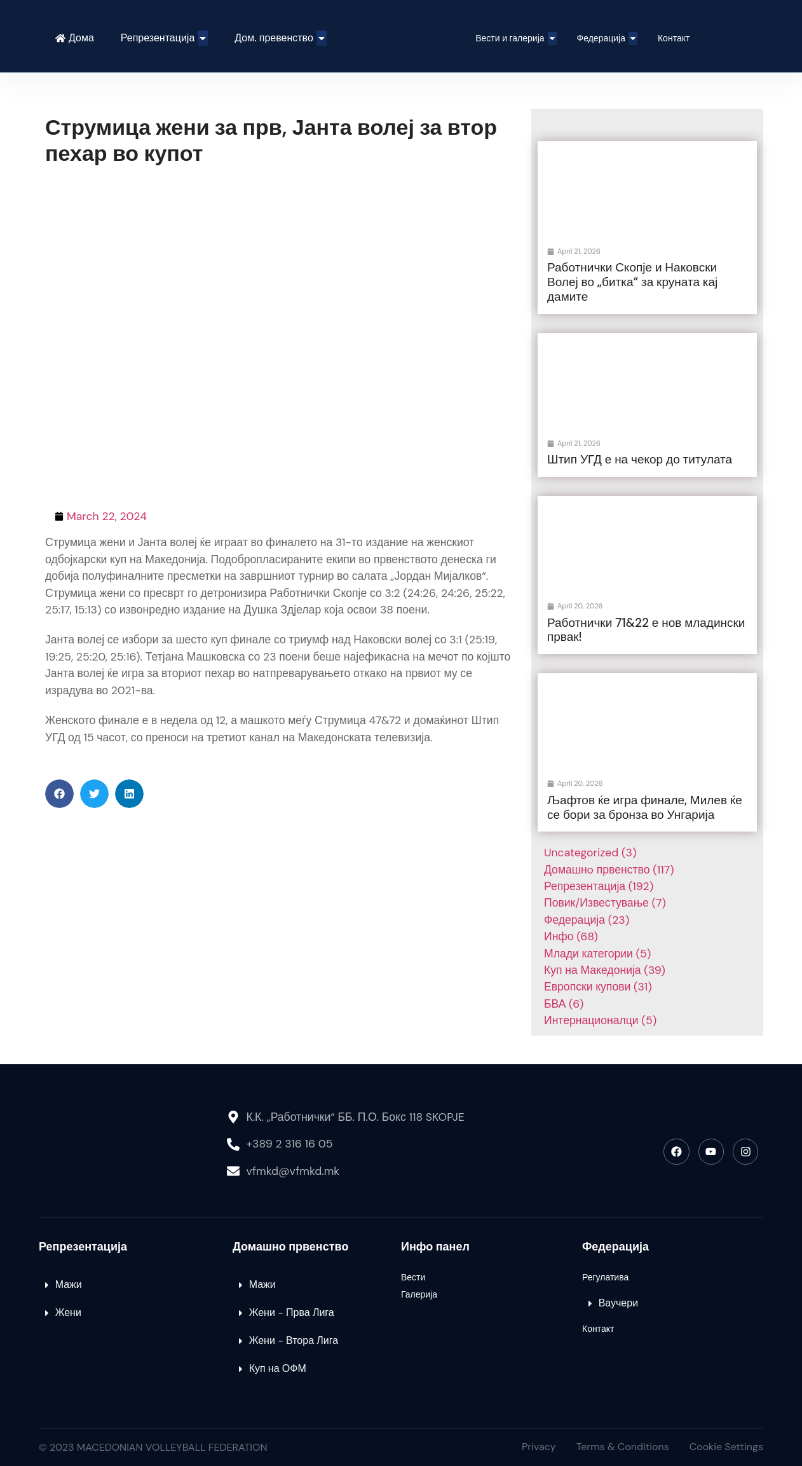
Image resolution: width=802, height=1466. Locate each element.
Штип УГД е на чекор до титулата (639, 459)
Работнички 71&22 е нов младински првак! (646, 630)
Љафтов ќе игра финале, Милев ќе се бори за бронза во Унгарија (644, 807)
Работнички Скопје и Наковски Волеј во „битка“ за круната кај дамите (632, 282)
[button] (59, 793)
